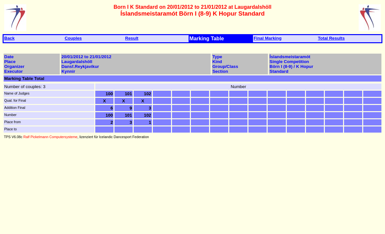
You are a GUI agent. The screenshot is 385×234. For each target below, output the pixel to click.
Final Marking (268, 38)
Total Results (331, 38)
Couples (73, 38)
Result (132, 38)
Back (9, 38)
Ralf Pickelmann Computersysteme (50, 137)
